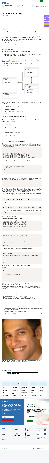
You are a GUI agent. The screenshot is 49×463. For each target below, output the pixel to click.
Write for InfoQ (4, 445)
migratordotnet (9, 306)
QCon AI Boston (17, 443)
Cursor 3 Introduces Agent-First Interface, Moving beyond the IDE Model (6, 407)
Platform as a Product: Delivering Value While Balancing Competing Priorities (24, 400)
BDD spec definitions (27, 143)
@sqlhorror (9, 373)
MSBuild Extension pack (5, 299)
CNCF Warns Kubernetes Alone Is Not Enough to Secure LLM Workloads (43, 400)
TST (26, 385)
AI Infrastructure (26, 3)
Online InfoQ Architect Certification (18, 441)
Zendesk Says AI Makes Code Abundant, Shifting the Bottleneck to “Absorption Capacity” (15, 407)
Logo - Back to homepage (5, 3)
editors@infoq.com (14, 460)
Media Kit (3, 450)
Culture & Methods (33, 3)
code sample (15, 69)
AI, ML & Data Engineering (32, 396)
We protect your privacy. (5, 433)
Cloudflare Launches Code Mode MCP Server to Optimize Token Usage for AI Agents (15, 403)
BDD (24, 66)
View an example (9, 418)
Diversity (3, 454)
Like (4, 29)
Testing (13, 385)
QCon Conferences (4, 443)
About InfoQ (3, 448)
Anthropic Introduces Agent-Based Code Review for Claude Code (34, 400)
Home (3, 439)
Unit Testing (9, 385)
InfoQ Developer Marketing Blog (4, 453)
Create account (4, 440)
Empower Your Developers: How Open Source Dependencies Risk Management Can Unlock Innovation (24, 404)
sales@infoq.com (9, 460)
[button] (40, 24)
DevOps (38, 3)
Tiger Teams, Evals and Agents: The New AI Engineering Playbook (24, 408)
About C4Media (4, 449)
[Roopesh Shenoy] (2, 18)
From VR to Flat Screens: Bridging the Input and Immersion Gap (6, 404)
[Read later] (7, 29)
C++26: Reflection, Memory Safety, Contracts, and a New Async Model (6, 400)
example (14, 308)
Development (12, 3)
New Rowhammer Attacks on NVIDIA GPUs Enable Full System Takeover (43, 407)
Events (41, 3)
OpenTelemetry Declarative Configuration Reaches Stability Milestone (42, 403)
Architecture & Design (18, 3)
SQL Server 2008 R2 (18, 385)
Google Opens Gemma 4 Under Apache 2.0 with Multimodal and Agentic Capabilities (33, 407)
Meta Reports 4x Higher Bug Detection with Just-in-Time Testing (15, 400)
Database (10, 382)
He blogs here (25, 372)
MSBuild (11, 280)
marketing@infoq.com (19, 460)
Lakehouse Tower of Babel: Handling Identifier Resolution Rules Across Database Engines (33, 403)
